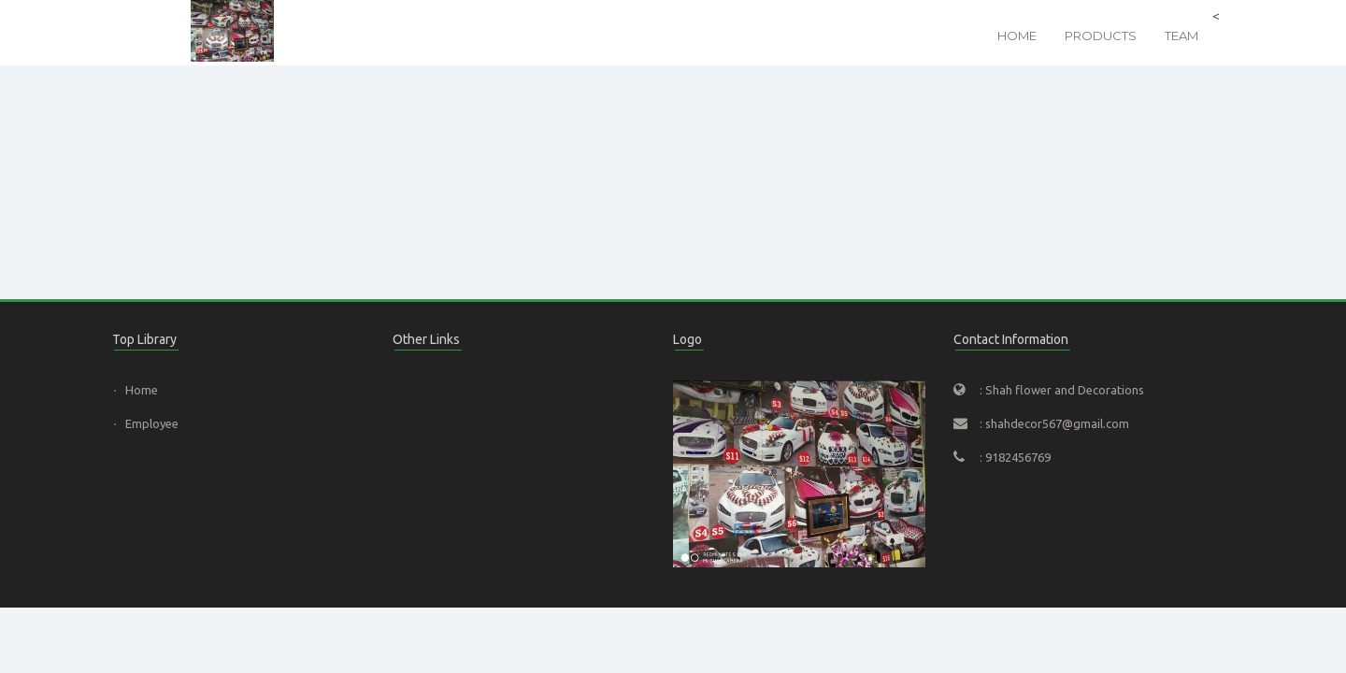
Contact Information (1010, 339)
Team (1181, 35)
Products (1101, 35)
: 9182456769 (1015, 457)
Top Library (144, 339)
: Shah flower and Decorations (1062, 389)
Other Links (426, 339)
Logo (687, 339)
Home (1017, 35)
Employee (152, 423)
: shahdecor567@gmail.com (1054, 423)
